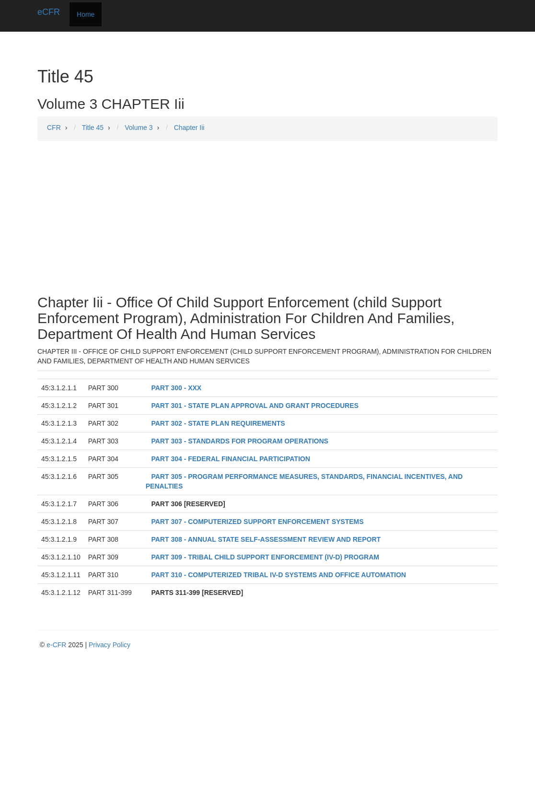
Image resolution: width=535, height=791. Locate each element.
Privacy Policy (109, 645)
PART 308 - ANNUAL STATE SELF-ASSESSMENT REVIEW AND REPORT (266, 539)
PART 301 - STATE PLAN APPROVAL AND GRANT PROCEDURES (254, 405)
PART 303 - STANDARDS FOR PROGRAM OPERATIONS (239, 441)
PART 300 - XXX (176, 388)
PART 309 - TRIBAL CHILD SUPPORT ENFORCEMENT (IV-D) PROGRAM (265, 557)
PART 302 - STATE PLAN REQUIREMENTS (218, 423)
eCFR (48, 12)
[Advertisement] (267, 218)
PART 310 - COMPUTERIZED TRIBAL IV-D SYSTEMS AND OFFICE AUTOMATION (278, 575)
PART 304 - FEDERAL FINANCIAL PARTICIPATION (230, 459)
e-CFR (56, 645)
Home (85, 14)
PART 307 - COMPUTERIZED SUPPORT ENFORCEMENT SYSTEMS (257, 521)
